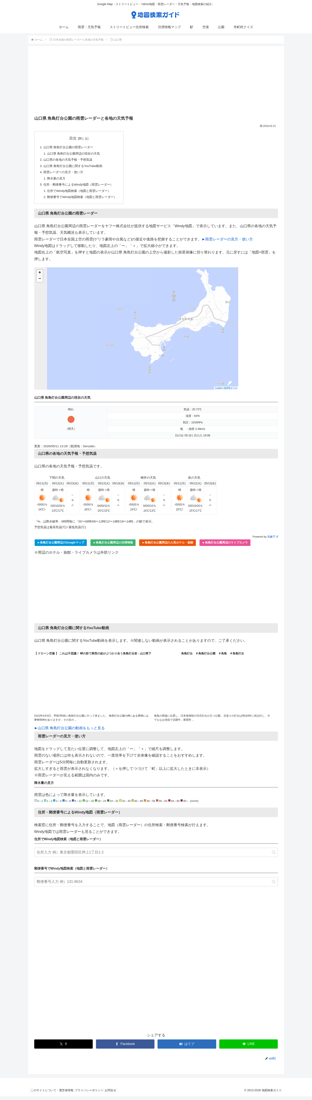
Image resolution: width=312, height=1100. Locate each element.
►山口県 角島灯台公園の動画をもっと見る (69, 732)
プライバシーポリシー (93, 1094)
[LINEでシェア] (248, 1047)
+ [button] (39, 276)
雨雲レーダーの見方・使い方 (65, 174)
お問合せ (117, 1094)
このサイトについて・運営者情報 (53, 1094)
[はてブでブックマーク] (187, 1047)
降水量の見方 (57, 180)
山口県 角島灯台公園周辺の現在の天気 (75, 154)
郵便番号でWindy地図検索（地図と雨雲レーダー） (84, 200)
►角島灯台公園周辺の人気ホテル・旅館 (167, 546)
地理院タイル (230, 392)
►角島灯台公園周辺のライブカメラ (225, 546)
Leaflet (218, 392)
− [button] (39, 283)
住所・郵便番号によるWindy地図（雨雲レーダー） (81, 187)
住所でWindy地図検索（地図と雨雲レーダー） (81, 194)
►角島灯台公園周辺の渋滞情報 (113, 546)
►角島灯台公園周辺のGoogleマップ (60, 546)
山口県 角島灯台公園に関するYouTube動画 (75, 167)
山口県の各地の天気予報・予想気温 (70, 161)
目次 (75, 138)
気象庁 (272, 540)
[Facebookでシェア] (125, 1047)
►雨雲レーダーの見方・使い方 (227, 243)
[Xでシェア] (63, 1047)
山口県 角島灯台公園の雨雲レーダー (70, 147)
